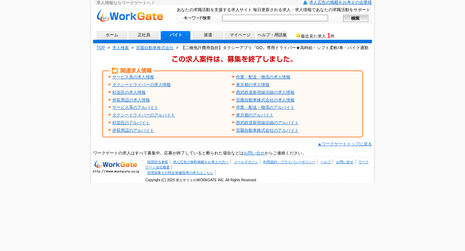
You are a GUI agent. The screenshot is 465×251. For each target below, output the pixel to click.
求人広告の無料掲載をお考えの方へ (201, 162)
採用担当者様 (157, 162)
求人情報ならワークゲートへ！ (130, 15)
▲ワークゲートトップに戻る (345, 144)
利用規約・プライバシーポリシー (289, 162)
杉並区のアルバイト (131, 122)
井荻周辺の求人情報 (131, 100)
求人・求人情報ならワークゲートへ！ (116, 166)
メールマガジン (246, 162)
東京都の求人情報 (252, 84)
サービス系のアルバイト (135, 107)
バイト (176, 34)
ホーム (112, 34)
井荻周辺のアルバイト (133, 130)
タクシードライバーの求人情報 (141, 84)
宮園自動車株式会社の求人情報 (265, 100)
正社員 (144, 34)
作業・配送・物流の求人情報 (263, 77)
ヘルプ (325, 162)
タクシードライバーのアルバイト (143, 115)
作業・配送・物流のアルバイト (265, 107)
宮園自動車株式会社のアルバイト (267, 130)
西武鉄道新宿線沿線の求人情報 (265, 92)
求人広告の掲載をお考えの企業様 (340, 2)
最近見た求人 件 (318, 35)
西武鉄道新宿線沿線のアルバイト (267, 122)
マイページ (240, 34)
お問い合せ (254, 153)
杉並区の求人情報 (129, 92)
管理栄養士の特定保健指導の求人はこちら (180, 173)
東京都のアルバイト (255, 115)
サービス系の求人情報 (133, 77)
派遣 (208, 34)
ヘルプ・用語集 (272, 34)
